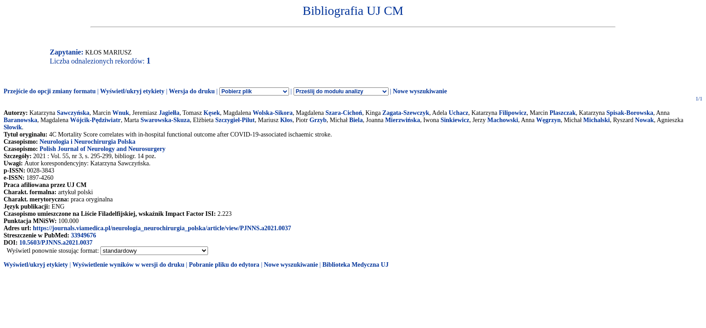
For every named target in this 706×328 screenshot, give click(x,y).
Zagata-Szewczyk (405, 112)
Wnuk (120, 112)
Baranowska (20, 120)
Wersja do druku (192, 91)
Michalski (596, 120)
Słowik (13, 127)
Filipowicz (512, 112)
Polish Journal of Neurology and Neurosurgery (103, 149)
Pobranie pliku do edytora (224, 264)
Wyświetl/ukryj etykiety (132, 91)
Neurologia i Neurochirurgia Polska (88, 141)
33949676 (83, 235)
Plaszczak (562, 112)
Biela (355, 120)
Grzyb (317, 120)
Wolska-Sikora (273, 112)
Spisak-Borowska (629, 112)
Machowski (502, 120)
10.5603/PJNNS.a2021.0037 (56, 242)
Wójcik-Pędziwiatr (95, 120)
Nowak (644, 120)
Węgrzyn (548, 120)
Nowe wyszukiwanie (420, 91)
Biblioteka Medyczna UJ (355, 264)
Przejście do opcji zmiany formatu (50, 91)
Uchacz (458, 112)
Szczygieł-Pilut (235, 120)
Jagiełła (169, 112)
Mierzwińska (402, 120)
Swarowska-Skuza (165, 120)
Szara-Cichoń (344, 112)
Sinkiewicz (454, 120)
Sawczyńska (73, 112)
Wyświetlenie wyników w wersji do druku (128, 264)
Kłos (286, 120)
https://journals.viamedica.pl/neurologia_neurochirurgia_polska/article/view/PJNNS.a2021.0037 (162, 228)
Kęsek (212, 112)
